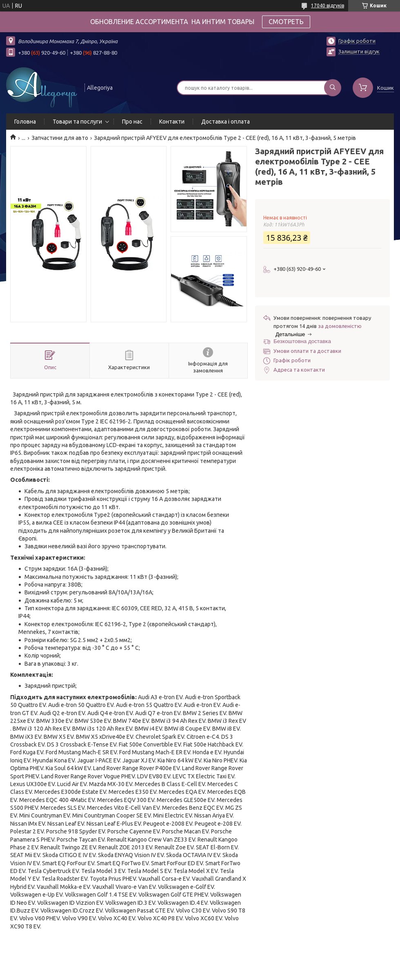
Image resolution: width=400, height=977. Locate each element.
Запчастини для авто (59, 138)
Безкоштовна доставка (302, 341)
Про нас (132, 121)
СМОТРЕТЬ (286, 21)
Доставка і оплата (225, 121)
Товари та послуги (77, 121)
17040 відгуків (327, 5)
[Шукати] (332, 87)
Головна (25, 121)
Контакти (171, 121)
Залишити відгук (359, 51)
